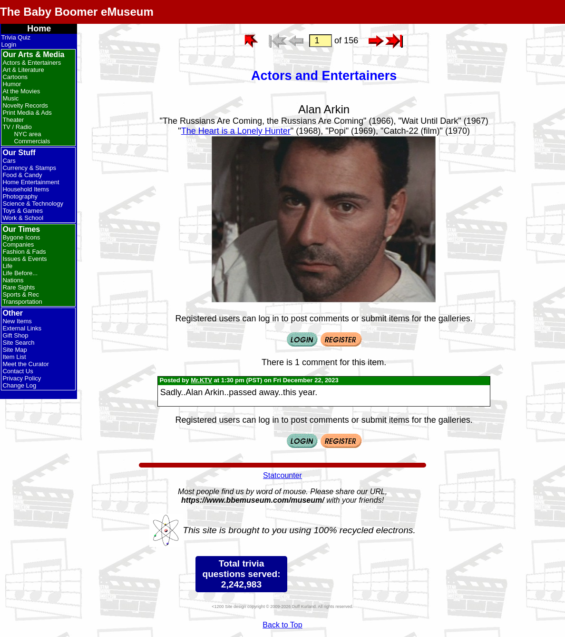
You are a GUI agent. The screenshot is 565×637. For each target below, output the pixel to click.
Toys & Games (22, 210)
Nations (12, 280)
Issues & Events (24, 258)
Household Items (25, 189)
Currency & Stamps (29, 167)
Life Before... (20, 273)
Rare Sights (18, 287)
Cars (8, 160)
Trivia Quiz (15, 37)
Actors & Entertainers (31, 62)
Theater (13, 119)
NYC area (27, 134)
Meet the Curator (25, 364)
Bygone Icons (21, 237)
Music (10, 98)
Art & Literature (23, 69)
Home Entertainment (30, 182)
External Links (21, 328)
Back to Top (282, 625)
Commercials (32, 141)
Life (7, 265)
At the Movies (21, 91)
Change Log (19, 385)
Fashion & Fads (24, 251)
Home (39, 28)
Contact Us (17, 371)
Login (8, 44)
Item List (14, 356)
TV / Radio (16, 126)
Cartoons (15, 76)
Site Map (14, 349)
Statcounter (282, 475)
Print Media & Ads (26, 112)
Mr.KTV (201, 380)
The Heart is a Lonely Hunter (236, 131)
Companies (18, 244)
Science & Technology (32, 203)
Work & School (22, 217)
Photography (20, 196)
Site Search (18, 342)
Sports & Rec (20, 294)
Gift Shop (15, 335)
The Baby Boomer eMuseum (77, 11)
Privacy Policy (21, 378)
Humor (11, 84)
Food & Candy (22, 175)
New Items (16, 321)
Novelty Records (25, 105)
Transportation (22, 301)
